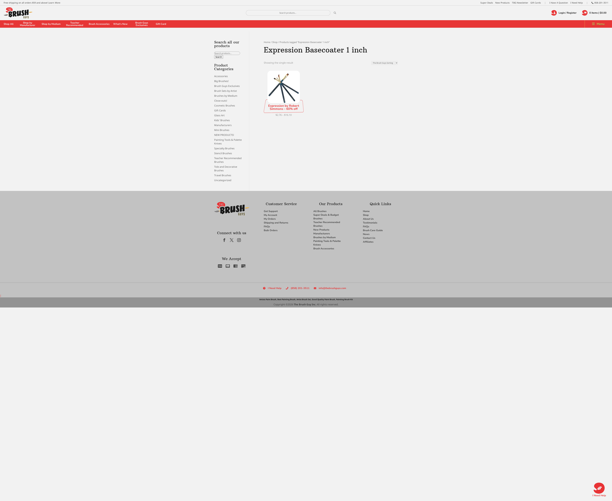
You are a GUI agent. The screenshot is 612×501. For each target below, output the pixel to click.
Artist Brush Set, (304, 299)
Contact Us (369, 238)
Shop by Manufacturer (27, 24)
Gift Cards (535, 2)
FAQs (267, 226)
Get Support (271, 211)
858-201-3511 (601, 2)
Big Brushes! (221, 81)
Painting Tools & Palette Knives (327, 242)
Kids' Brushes (222, 120)
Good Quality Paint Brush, (324, 299)
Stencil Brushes (223, 153)
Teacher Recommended (74, 24)
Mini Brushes (221, 130)
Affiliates (368, 242)
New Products (502, 2)
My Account (270, 215)
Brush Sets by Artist (225, 91)
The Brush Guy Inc (304, 304)
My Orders (270, 219)
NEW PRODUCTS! (224, 135)
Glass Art (219, 115)
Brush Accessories (99, 24)
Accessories (221, 76)
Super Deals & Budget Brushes (326, 216)
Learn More (54, 2)
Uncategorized (222, 180)
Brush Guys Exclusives (141, 24)
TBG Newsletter (520, 2)
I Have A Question (558, 2)
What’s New (120, 24)
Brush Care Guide (373, 230)
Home (267, 42)
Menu (601, 24)
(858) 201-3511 (300, 288)
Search (218, 57)
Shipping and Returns (276, 222)
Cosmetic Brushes (224, 105)
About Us (368, 219)
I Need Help (576, 2)
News (366, 234)
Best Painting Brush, (286, 299)
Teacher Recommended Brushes (326, 224)
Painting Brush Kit (344, 299)
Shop (275, 42)
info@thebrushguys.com (332, 288)
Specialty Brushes (224, 148)
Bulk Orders (271, 230)
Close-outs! (220, 100)
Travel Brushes (222, 175)
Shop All (8, 24)
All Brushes (320, 211)
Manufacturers (223, 125)
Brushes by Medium (225, 95)
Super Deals (486, 2)
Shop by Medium (51, 24)
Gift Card (161, 24)
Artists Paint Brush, (268, 299)
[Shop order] (384, 63)
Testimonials (370, 222)
